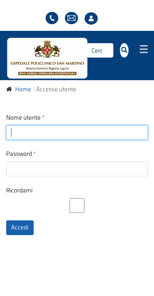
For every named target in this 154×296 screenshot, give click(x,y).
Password (21, 154)
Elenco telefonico (52, 18)
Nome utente (25, 118)
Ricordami (19, 190)
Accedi (19, 227)
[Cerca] (100, 50)
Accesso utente (93, 19)
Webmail (71, 18)
